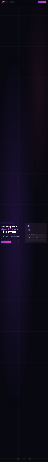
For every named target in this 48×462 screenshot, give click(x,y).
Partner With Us (6, 242)
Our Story (15, 242)
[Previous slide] (18, 459)
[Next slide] (30, 459)
